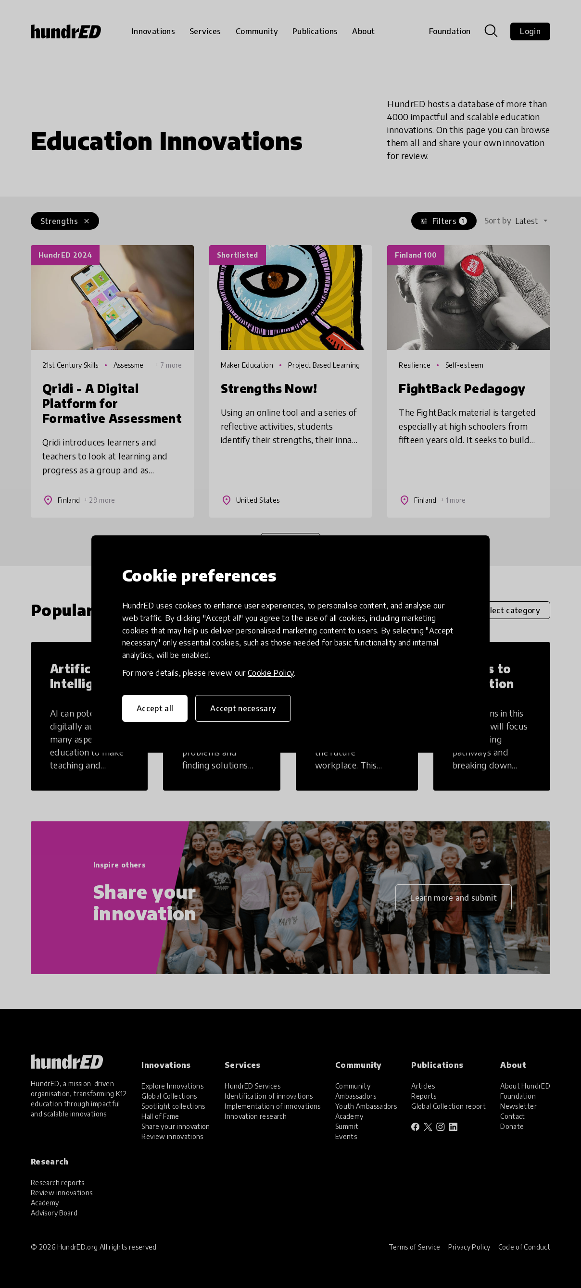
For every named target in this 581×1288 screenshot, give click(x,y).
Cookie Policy (271, 673)
